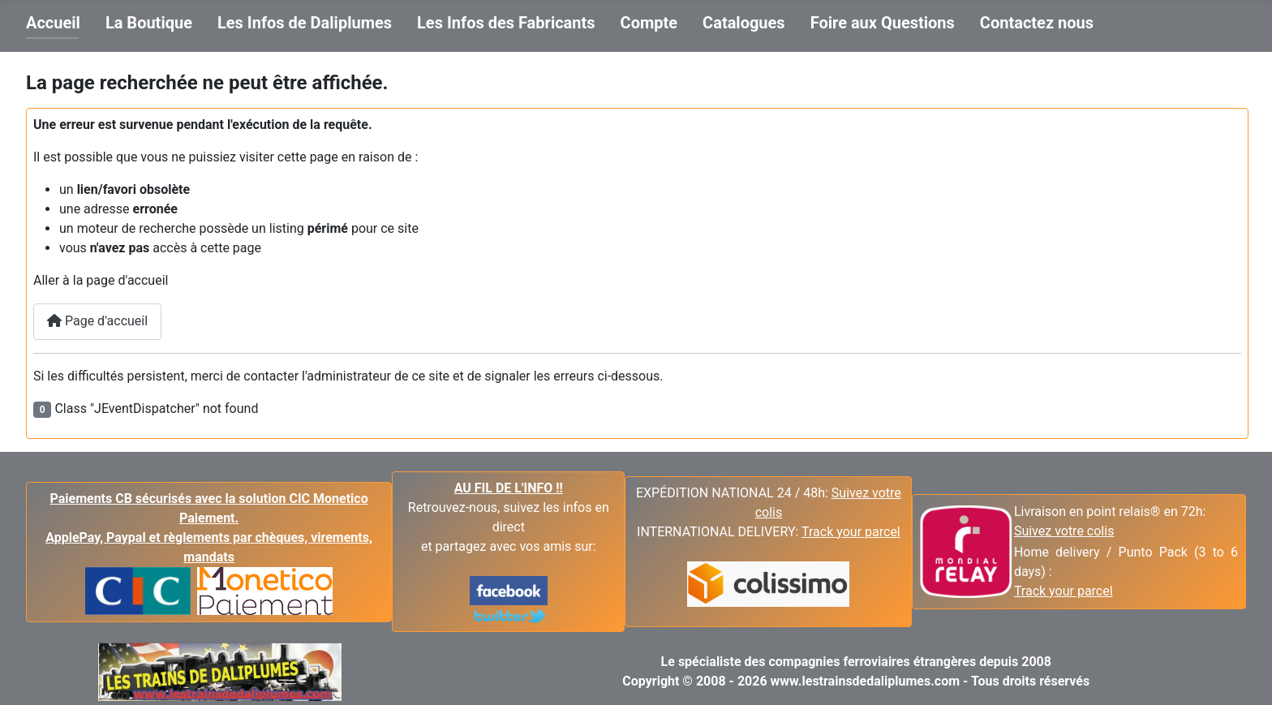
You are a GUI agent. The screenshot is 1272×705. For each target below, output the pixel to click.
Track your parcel (1063, 591)
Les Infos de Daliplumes (304, 22)
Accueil (53, 22)
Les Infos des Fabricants (506, 22)
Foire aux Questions (882, 22)
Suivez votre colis (1064, 531)
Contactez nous (1037, 22)
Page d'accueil (97, 321)
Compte (649, 22)
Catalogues (744, 22)
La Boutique (148, 22)
